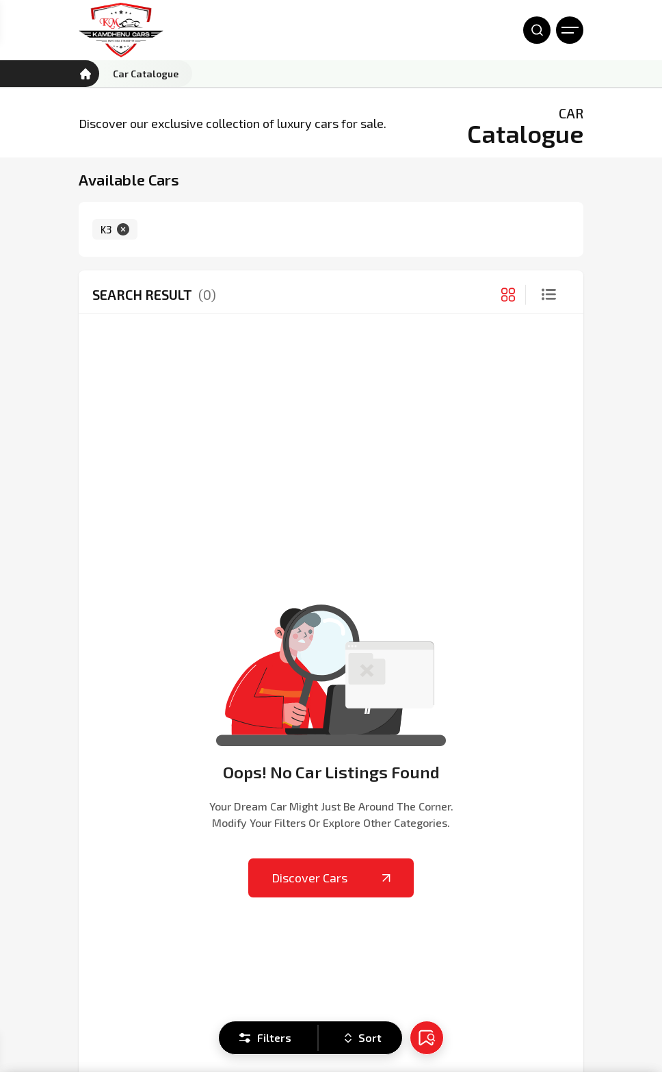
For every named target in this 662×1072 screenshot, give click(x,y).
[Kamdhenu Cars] (121, 30)
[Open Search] (537, 30)
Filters (265, 1037)
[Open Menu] (569, 30)
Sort (363, 1037)
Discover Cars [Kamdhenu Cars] (331, 877)
